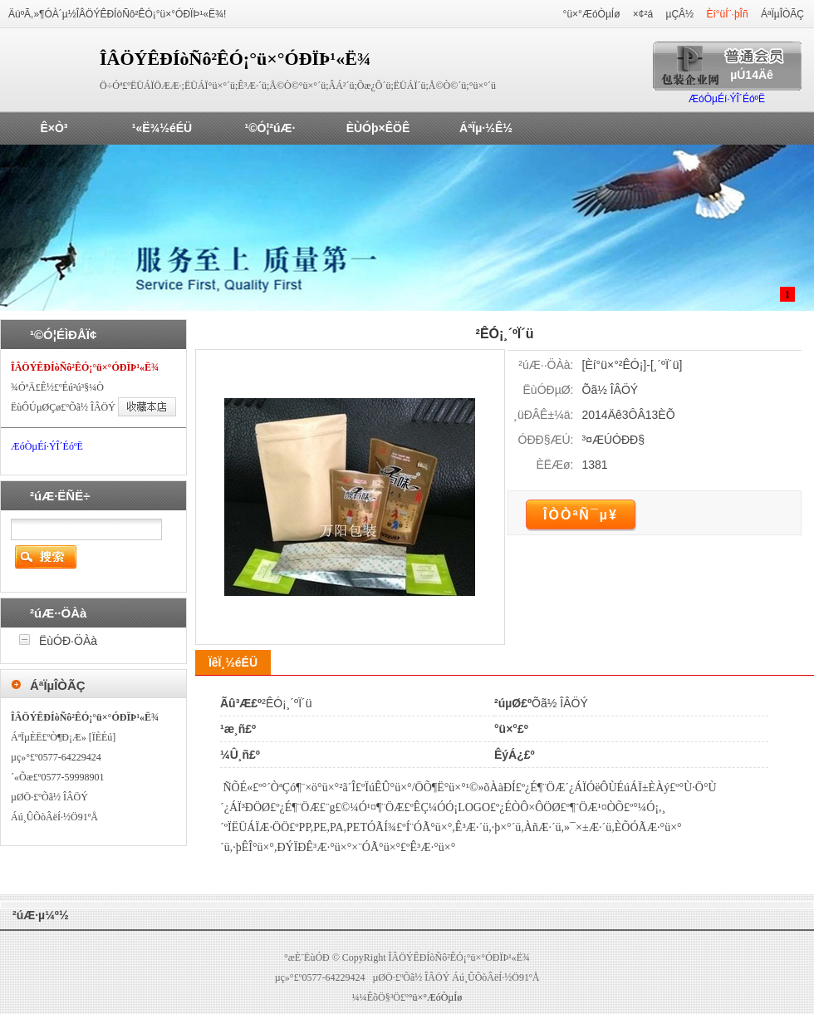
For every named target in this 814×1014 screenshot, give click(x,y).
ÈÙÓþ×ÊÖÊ (378, 128)
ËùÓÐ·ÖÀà (68, 640)
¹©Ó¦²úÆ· (270, 128)
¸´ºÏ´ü (666, 365)
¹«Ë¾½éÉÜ (162, 128)
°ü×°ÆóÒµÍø (591, 14)
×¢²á (643, 14)
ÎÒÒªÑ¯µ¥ (580, 515)
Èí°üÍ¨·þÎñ (727, 14)
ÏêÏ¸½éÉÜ (232, 662)
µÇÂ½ (680, 14)
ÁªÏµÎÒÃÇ (782, 14)
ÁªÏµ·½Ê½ (485, 128)
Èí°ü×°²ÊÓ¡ (614, 365)
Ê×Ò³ (53, 128)
